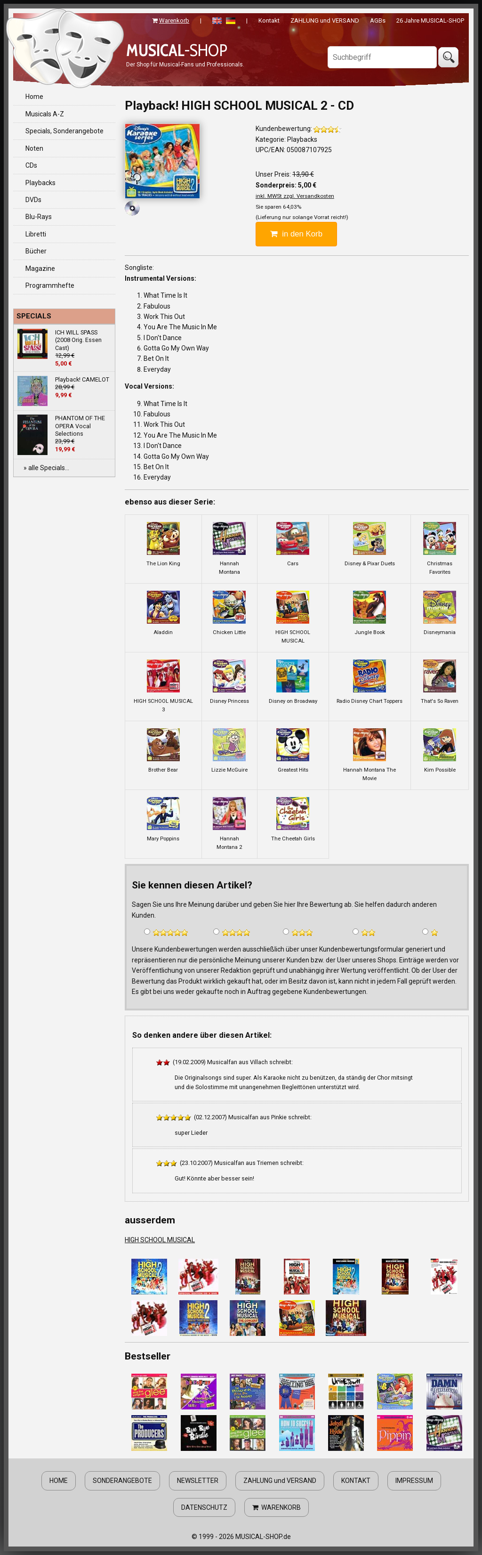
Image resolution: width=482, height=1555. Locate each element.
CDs (31, 165)
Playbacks (40, 183)
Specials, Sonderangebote (64, 131)
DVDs (33, 200)
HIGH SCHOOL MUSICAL (160, 1240)
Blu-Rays (38, 216)
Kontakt (269, 20)
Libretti (35, 234)
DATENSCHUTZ (204, 1507)
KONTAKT (355, 1480)
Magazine (40, 268)
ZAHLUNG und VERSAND (324, 20)
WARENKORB (276, 1507)
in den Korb (296, 233)
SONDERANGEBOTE (122, 1480)
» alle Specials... (46, 468)
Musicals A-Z (44, 114)
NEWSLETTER (197, 1480)
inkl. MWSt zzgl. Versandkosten (295, 196)
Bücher (36, 251)
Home (34, 96)
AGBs (378, 20)
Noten (34, 148)
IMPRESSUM (414, 1480)
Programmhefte (49, 285)
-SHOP (176, 50)
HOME (58, 1480)
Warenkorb (174, 20)
